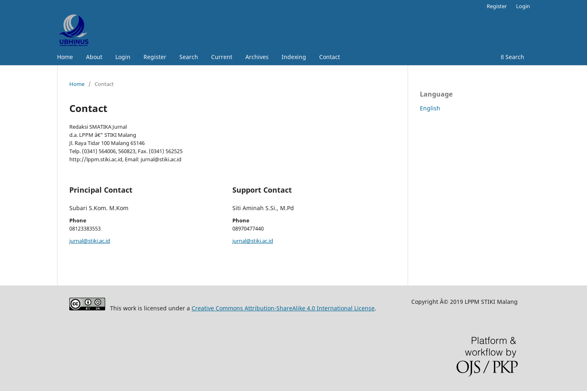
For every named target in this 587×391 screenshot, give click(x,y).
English (430, 108)
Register (154, 57)
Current (221, 57)
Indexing (294, 57)
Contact (329, 57)
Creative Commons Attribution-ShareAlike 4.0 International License (283, 308)
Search (188, 57)
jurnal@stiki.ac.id (89, 240)
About (94, 57)
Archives (257, 57)
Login (122, 57)
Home (65, 57)
